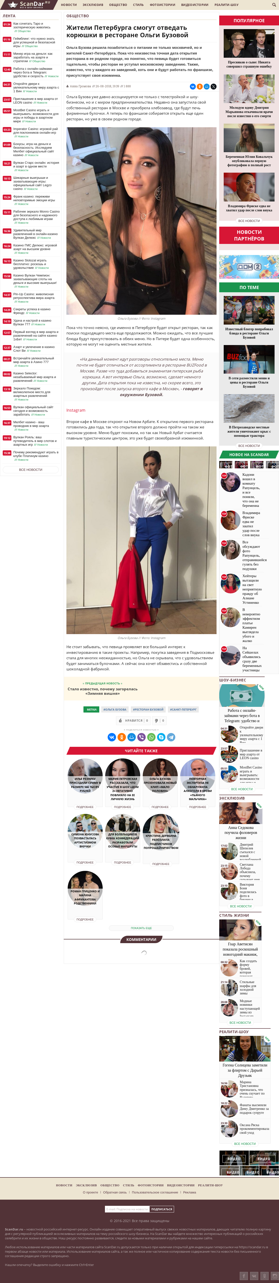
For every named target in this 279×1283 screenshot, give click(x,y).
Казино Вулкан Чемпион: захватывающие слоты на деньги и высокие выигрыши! (35, 281)
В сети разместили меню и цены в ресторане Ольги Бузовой (249, 382)
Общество (118, 5)
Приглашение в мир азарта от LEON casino (35, 101)
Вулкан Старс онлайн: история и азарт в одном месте (36, 166)
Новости (69, 5)
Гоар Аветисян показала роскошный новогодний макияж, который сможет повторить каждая (240, 954)
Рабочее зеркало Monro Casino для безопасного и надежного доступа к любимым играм (36, 217)
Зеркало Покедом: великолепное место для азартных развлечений (31, 394)
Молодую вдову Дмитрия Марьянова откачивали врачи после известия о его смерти (249, 112)
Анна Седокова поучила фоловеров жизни (241, 832)
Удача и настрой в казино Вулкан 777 (32, 322)
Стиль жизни (234, 915)
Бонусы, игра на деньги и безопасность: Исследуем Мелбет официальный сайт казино (33, 149)
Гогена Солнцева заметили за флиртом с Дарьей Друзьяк (245, 1070)
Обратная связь (115, 1192)
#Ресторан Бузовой (148, 709)
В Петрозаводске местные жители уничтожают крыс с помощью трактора (249, 431)
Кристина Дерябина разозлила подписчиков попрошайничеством (161, 842)
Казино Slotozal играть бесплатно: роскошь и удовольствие (31, 264)
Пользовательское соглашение (155, 1192)
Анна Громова (80, 86)
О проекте (90, 1192)
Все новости (30, 470)
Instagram (75, 410)
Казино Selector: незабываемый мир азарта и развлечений (34, 377)
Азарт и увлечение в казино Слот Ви (34, 349)
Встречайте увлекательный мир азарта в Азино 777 (33, 362)
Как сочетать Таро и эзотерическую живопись (32, 27)
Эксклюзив (93, 5)
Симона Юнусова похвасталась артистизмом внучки (85, 840)
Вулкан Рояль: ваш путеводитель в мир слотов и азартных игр (35, 441)
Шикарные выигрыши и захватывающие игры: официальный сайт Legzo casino (32, 183)
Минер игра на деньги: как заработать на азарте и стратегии (32, 57)
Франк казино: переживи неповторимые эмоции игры (34, 200)
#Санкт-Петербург (183, 709)
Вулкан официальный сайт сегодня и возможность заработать (33, 411)
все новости (249, 221)
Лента (9, 15)
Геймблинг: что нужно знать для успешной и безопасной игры (34, 42)
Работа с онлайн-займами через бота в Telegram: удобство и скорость (36, 72)
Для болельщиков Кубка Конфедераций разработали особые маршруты (122, 840)
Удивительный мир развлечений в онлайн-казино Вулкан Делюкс (35, 234)
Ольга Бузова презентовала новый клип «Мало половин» (160, 785)
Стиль (138, 5)
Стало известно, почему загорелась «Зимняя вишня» (103, 691)
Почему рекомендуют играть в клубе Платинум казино (36, 456)
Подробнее (85, 807)
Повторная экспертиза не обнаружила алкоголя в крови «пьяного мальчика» (198, 789)
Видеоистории (195, 5)
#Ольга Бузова (114, 709)
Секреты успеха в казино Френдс (31, 311)
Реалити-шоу (227, 5)
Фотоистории (162, 5)
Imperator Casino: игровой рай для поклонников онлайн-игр (35, 132)
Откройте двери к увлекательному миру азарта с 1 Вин (36, 87)
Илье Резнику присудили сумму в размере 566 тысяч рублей (85, 785)
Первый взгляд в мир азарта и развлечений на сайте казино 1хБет (36, 335)
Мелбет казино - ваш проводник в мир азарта (31, 426)
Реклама (189, 1192)
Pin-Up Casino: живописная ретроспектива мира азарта (33, 298)
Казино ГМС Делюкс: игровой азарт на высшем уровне (35, 249)
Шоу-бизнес (232, 680)
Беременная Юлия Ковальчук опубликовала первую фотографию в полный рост (249, 161)
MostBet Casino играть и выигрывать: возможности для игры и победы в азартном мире (36, 115)
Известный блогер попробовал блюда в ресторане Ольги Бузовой (249, 333)
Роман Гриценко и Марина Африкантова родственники (85, 897)
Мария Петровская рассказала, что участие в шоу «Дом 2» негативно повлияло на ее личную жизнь (123, 789)
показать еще (141, 928)
